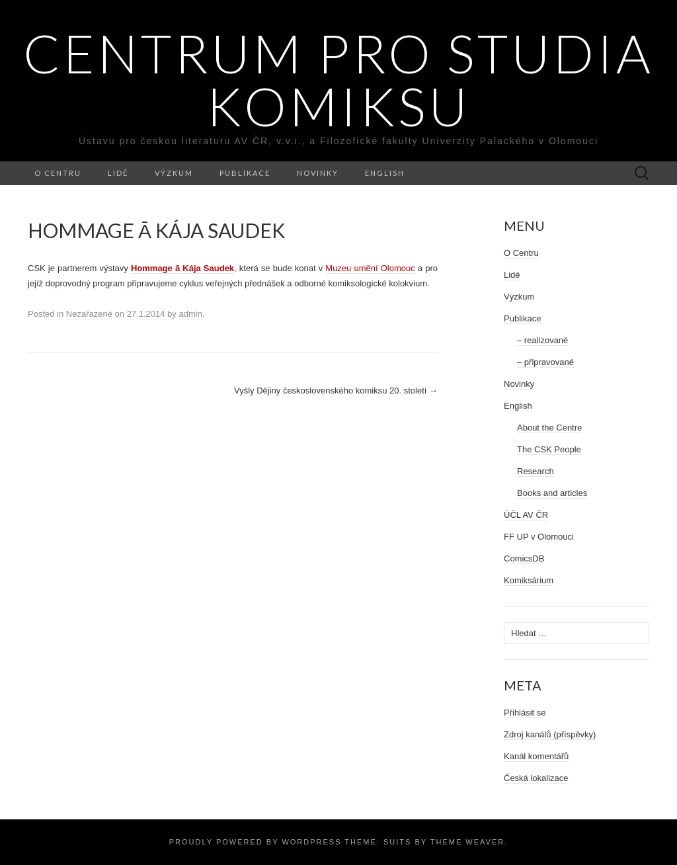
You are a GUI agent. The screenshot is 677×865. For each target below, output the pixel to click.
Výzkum (174, 173)
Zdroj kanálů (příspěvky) (550, 734)
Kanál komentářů (536, 756)
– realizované (542, 340)
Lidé (118, 173)
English (385, 173)
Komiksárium (528, 580)
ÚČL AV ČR (526, 515)
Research (535, 471)
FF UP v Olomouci (539, 537)
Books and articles (552, 493)
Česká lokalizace (536, 778)
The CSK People (549, 449)
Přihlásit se (525, 713)
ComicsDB (524, 558)
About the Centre (549, 427)
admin (190, 314)
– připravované (545, 362)
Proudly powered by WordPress (255, 842)
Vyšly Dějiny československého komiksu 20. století (336, 390)
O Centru (57, 173)
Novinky (317, 173)
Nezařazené (89, 314)
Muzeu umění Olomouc (370, 268)
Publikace (244, 173)
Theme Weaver (467, 842)
